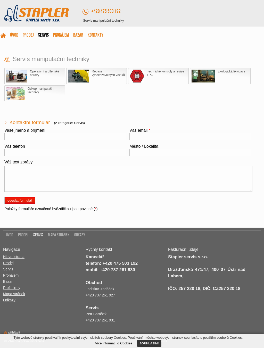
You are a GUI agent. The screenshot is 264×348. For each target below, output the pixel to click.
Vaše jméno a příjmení (24, 130)
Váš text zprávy (18, 162)
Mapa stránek (58, 235)
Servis (43, 35)
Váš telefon (14, 146)
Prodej (28, 35)
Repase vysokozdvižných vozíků (96, 76)
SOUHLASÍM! (149, 343)
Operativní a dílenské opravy (32, 76)
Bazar (78, 35)
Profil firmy (11, 288)
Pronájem (61, 35)
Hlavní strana (13, 257)
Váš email (139, 130)
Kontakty (95, 35)
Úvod (14, 35)
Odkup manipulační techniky (30, 93)
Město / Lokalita (143, 146)
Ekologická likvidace (218, 76)
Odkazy (79, 235)
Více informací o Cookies (113, 343)
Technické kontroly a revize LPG (157, 76)
